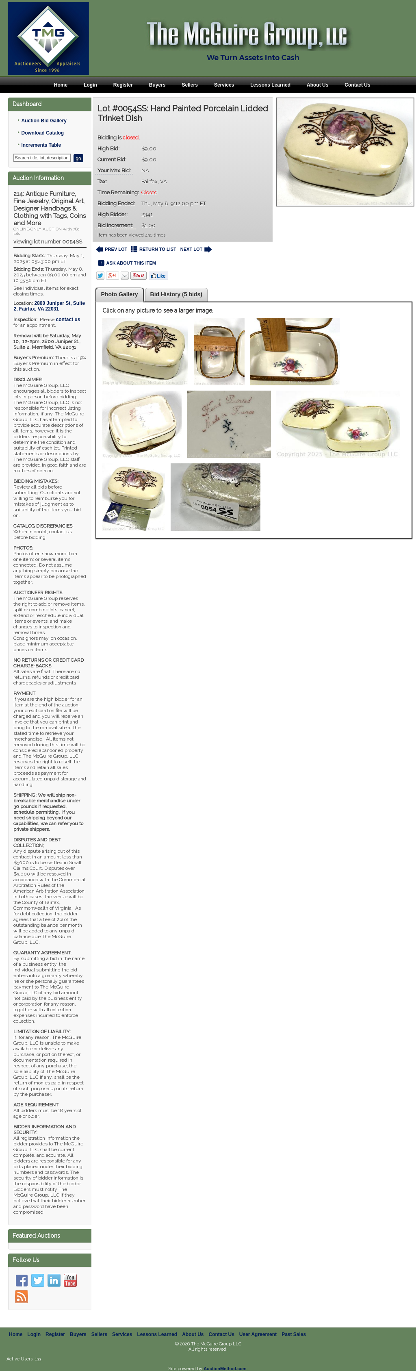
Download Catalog (42, 133)
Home (60, 85)
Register (123, 85)
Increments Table (41, 145)
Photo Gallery (119, 294)
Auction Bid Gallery (43, 121)
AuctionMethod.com (225, 1368)
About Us (317, 85)
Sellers (190, 85)
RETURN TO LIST (153, 249)
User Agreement (258, 1334)
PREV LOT (112, 249)
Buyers (157, 85)
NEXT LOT (196, 249)
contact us (68, 319)
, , (49, 306)
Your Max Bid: (114, 170)
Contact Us (357, 85)
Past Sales (294, 1334)
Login (90, 85)
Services (224, 85)
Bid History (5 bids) (176, 294)
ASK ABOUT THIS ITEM (127, 263)
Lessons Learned (270, 85)
